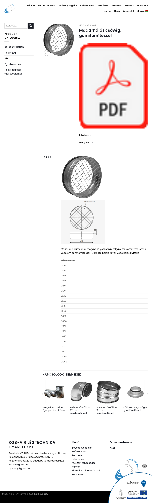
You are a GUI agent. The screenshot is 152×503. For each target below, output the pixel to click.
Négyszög (10, 52)
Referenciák (87, 5)
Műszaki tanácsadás (136, 5)
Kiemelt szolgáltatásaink (86, 470)
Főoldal (31, 5)
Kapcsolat (128, 11)
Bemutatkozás (46, 5)
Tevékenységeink (67, 5)
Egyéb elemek (12, 64)
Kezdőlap (84, 25)
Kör (6, 58)
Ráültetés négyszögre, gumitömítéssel (135, 409)
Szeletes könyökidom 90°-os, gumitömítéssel (81, 410)
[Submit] (31, 26)
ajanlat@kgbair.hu (19, 468)
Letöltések (117, 5)
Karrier (108, 11)
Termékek (102, 5)
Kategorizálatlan (14, 47)
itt (91, 135)
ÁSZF (112, 447)
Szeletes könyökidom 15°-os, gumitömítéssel (107, 410)
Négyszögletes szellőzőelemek (13, 71)
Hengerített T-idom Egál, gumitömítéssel (54, 409)
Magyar (143, 11)
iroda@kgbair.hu (18, 464)
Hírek (117, 11)
